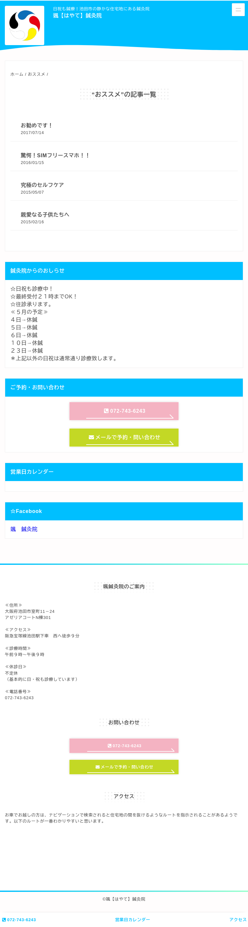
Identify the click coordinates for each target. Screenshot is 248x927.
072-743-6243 (19, 919)
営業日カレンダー (132, 919)
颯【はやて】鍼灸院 (77, 15)
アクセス (238, 919)
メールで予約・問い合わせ (124, 437)
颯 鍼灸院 (23, 529)
